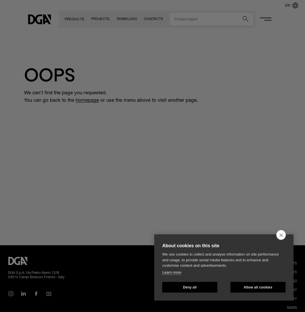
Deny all (190, 287)
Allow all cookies (258, 287)
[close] (281, 235)
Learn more (171, 272)
